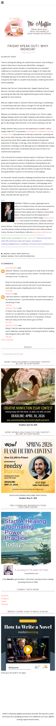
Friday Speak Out (23, 254)
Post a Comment (7, 340)
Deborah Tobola (9, 254)
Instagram (5, 598)
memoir (4, 256)
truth (16, 256)
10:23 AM (9, 291)
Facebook (4, 596)
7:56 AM (8, 337)
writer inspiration (27, 256)
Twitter (4, 601)
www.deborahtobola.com (42, 232)
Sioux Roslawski (11, 268)
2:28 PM (8, 305)
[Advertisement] (28, 693)
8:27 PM (8, 322)
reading (11, 256)
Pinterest (4, 604)
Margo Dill (9, 294)
